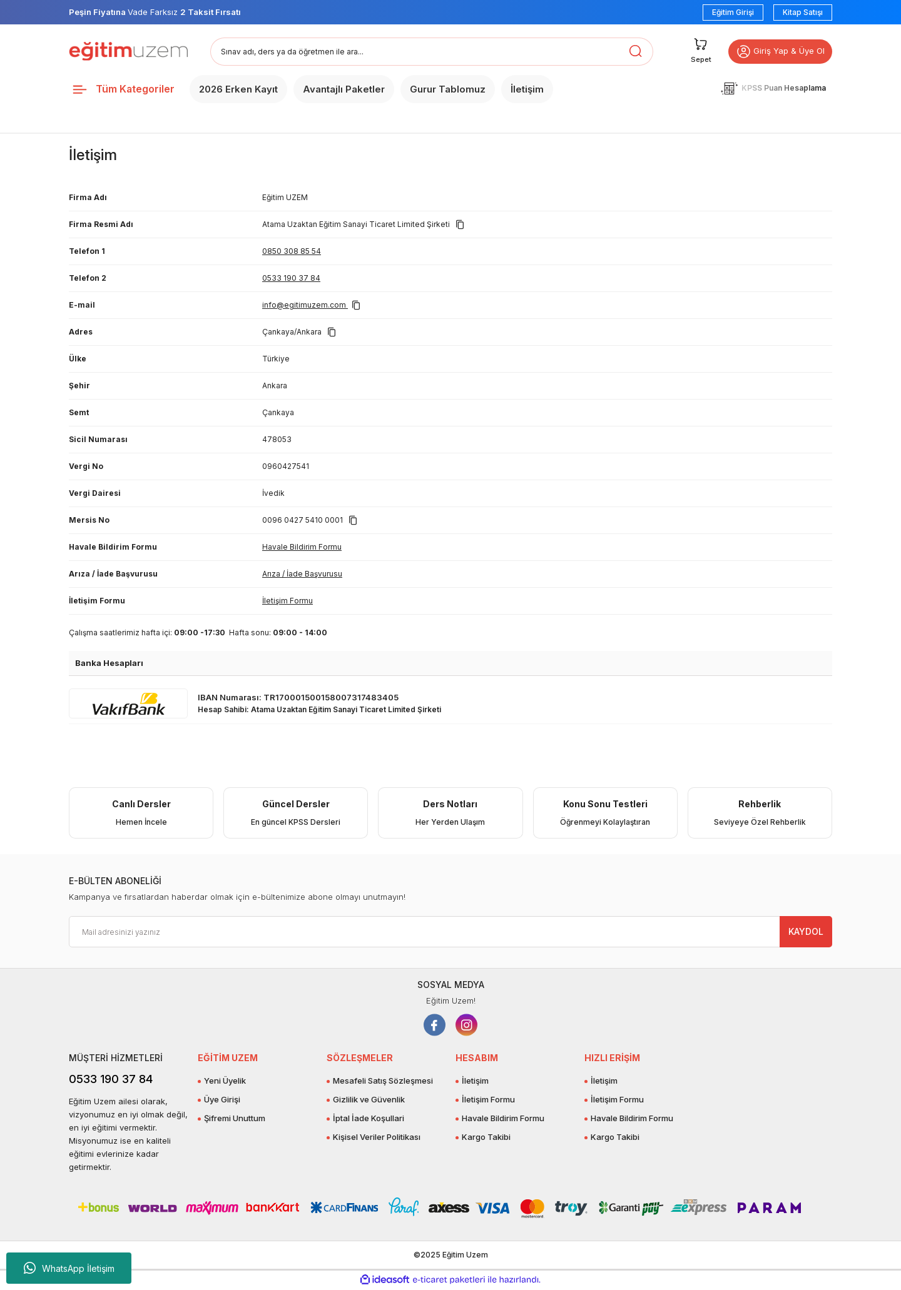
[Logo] (128, 51)
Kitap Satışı (803, 12)
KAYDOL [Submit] (805, 931)
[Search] (431, 52)
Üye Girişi (222, 1099)
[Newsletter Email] (450, 931)
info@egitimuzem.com (305, 305)
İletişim (475, 1081)
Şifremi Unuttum (234, 1118)
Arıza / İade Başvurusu (302, 573)
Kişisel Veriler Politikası (376, 1137)
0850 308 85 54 (291, 251)
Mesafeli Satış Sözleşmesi (383, 1081)
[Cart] (694, 51)
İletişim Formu (287, 600)
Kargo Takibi (486, 1137)
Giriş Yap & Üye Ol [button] (777, 51)
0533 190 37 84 (291, 278)
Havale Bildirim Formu (302, 547)
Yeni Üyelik (225, 1081)
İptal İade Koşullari (368, 1118)
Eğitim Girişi (733, 12)
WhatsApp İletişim (69, 1268)
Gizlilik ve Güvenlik (369, 1099)
